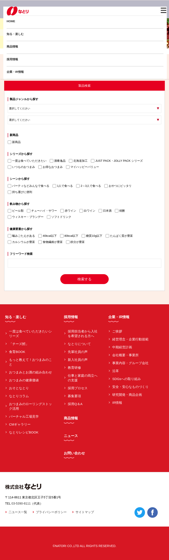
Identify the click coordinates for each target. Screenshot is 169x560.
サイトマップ (84, 512)
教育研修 (74, 367)
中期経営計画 (122, 347)
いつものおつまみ (21, 167)
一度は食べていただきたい (27, 161)
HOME (11, 21)
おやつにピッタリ (118, 186)
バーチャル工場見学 (24, 416)
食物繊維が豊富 (50, 242)
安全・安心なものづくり (130, 387)
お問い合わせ (74, 453)
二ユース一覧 (18, 512)
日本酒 (105, 211)
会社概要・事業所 (125, 355)
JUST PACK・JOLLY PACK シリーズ (117, 161)
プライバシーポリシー (51, 512)
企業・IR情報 (15, 71)
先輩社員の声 (78, 352)
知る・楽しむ (15, 34)
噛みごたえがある (21, 236)
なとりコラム (19, 396)
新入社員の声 (78, 360)
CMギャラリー (20, 424)
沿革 (115, 371)
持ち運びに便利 (20, 192)
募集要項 (74, 396)
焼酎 (120, 211)
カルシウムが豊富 (21, 242)
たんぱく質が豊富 (119, 236)
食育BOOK (17, 352)
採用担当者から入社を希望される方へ (82, 333)
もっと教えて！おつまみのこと (30, 362)
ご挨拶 (117, 331)
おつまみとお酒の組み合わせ (30, 372)
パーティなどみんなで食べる (28, 186)
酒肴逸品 (58, 161)
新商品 (14, 142)
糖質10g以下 (92, 236)
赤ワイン (68, 211)
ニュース (71, 436)
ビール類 (16, 211)
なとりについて (79, 344)
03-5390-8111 (21, 503)
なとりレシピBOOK (23, 432)
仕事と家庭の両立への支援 (82, 378)
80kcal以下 (69, 236)
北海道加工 (78, 161)
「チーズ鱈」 (19, 344)
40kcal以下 (47, 236)
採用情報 (12, 59)
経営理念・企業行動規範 (130, 339)
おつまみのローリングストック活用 (30, 406)
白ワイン (87, 211)
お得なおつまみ (50, 167)
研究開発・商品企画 (127, 395)
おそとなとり (19, 388)
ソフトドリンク (59, 217)
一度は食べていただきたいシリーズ (30, 333)
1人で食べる (63, 186)
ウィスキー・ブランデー (26, 217)
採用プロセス (78, 388)
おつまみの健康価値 (24, 380)
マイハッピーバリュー (82, 167)
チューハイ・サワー (42, 211)
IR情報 (117, 402)
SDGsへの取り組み (126, 379)
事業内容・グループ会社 (130, 363)
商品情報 (12, 46)
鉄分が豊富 (75, 242)
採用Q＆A (75, 404)
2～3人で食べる (88, 186)
